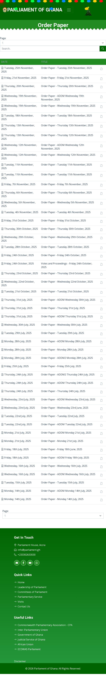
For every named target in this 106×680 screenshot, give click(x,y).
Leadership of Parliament (30, 587)
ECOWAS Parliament (27, 649)
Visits (19, 601)
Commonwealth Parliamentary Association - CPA (43, 625)
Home (19, 582)
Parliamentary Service (28, 596)
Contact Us (22, 606)
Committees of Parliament (30, 592)
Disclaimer (20, 661)
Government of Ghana (28, 634)
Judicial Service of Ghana (29, 639)
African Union (23, 644)
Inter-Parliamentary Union (31, 630)
